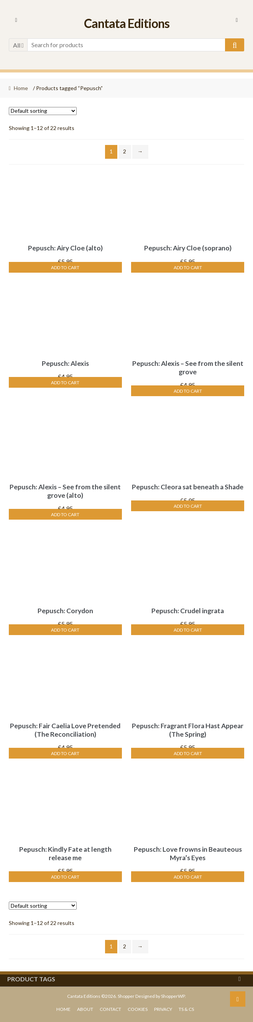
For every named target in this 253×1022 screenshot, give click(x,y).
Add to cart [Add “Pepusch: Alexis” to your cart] (65, 382)
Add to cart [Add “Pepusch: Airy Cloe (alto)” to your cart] (65, 267)
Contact (110, 1009)
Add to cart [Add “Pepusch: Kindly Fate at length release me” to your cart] (65, 877)
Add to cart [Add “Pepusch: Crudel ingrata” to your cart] (188, 630)
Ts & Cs (186, 1009)
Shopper (126, 996)
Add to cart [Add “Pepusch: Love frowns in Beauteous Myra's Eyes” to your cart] (188, 877)
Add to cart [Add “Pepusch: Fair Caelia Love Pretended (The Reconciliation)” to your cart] (65, 753)
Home (21, 88)
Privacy (163, 1009)
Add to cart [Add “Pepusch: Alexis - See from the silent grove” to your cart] (188, 391)
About (85, 1009)
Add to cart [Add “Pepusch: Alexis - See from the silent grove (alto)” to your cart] (65, 514)
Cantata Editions (126, 23)
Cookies (138, 1009)
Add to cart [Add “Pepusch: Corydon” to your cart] (65, 630)
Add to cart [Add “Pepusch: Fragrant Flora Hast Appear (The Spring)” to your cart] (188, 753)
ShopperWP (173, 996)
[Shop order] (43, 111)
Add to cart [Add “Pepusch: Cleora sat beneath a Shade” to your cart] (188, 506)
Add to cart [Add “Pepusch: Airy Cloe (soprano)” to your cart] (188, 267)
